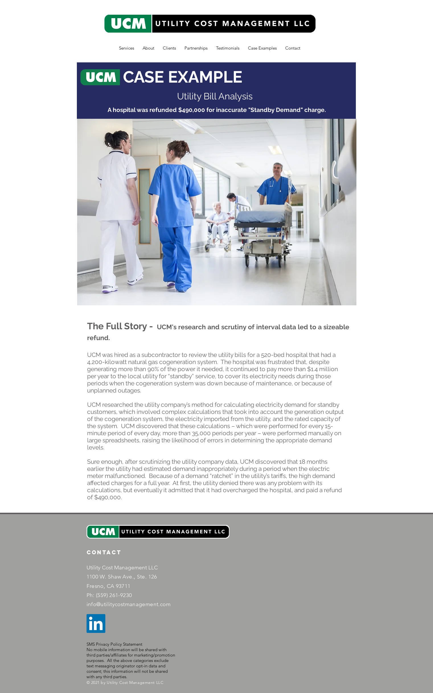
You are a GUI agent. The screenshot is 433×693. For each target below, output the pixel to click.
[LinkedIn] (96, 623)
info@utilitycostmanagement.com (129, 604)
